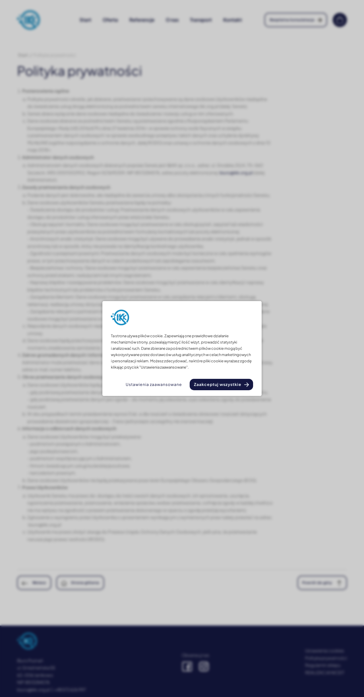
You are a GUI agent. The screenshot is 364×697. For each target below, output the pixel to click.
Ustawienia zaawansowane (154, 384)
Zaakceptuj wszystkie (217, 384)
